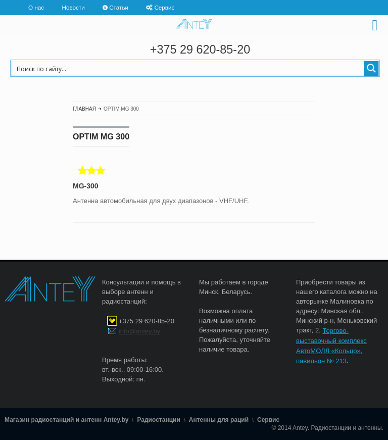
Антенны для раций (219, 420)
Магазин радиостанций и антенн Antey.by (66, 420)
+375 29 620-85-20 (200, 49)
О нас (36, 7)
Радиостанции (158, 420)
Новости (73, 7)
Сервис (164, 7)
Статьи (118, 7)
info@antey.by (139, 331)
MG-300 (86, 186)
